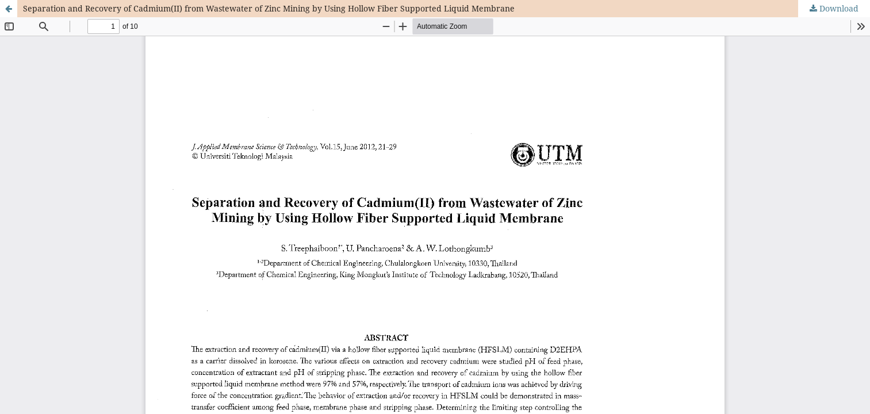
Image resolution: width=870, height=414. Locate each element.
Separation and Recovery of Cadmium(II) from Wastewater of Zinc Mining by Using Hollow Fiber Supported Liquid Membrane (269, 8)
